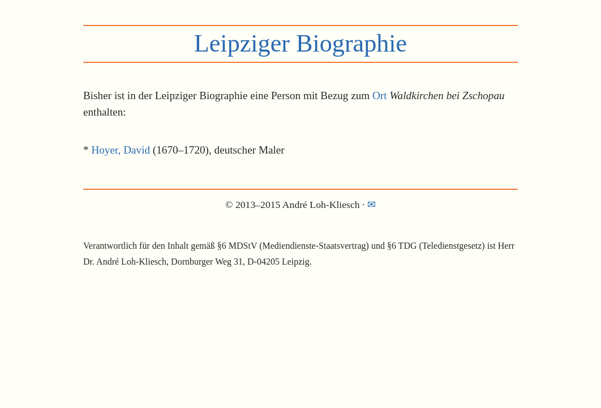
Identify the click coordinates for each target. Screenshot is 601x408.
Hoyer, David (120, 150)
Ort (379, 95)
